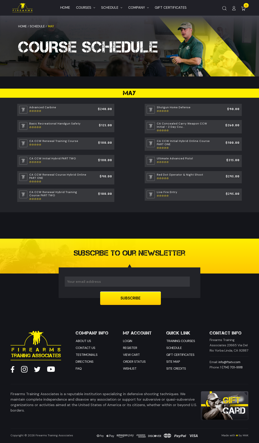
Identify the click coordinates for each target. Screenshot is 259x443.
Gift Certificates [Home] (171, 7)
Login (127, 341)
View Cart (131, 355)
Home (65, 7)
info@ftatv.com (229, 362)
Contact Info (226, 333)
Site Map (173, 361)
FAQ (79, 368)
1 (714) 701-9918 (231, 367)
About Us (83, 341)
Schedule (111, 7)
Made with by (232, 435)
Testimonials (87, 355)
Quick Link (178, 333)
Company (138, 7)
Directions (84, 361)
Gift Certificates (180, 355)
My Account (137, 333)
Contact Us (85, 348)
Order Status (134, 361)
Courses (85, 7)
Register (130, 348)
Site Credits (176, 368)
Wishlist (130, 368)
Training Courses (180, 341)
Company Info (92, 333)
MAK (245, 435)
